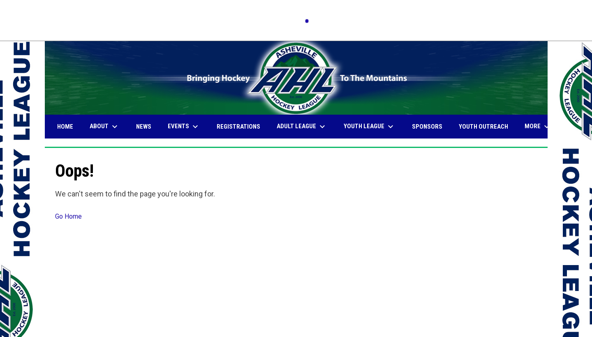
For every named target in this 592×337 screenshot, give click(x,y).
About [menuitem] (105, 127)
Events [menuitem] (184, 127)
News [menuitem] (143, 126)
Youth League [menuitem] (369, 127)
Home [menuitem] (65, 126)
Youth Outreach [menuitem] (483, 126)
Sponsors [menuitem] (427, 126)
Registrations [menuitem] (238, 126)
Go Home (68, 216)
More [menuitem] (538, 127)
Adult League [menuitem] (302, 127)
